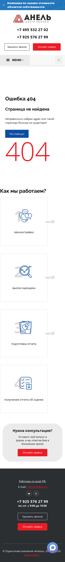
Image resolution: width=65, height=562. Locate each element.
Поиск (58, 60)
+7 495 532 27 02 (32, 30)
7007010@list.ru (37, 487)
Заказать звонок (17, 46)
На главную (17, 134)
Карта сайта (31, 555)
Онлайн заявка (47, 46)
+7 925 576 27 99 (32, 37)
